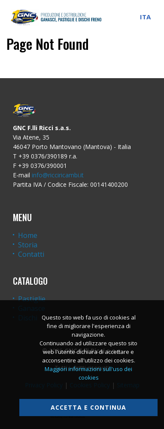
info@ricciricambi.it (58, 175)
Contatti (31, 254)
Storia (27, 244)
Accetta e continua (88, 407)
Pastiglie (32, 299)
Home (27, 235)
